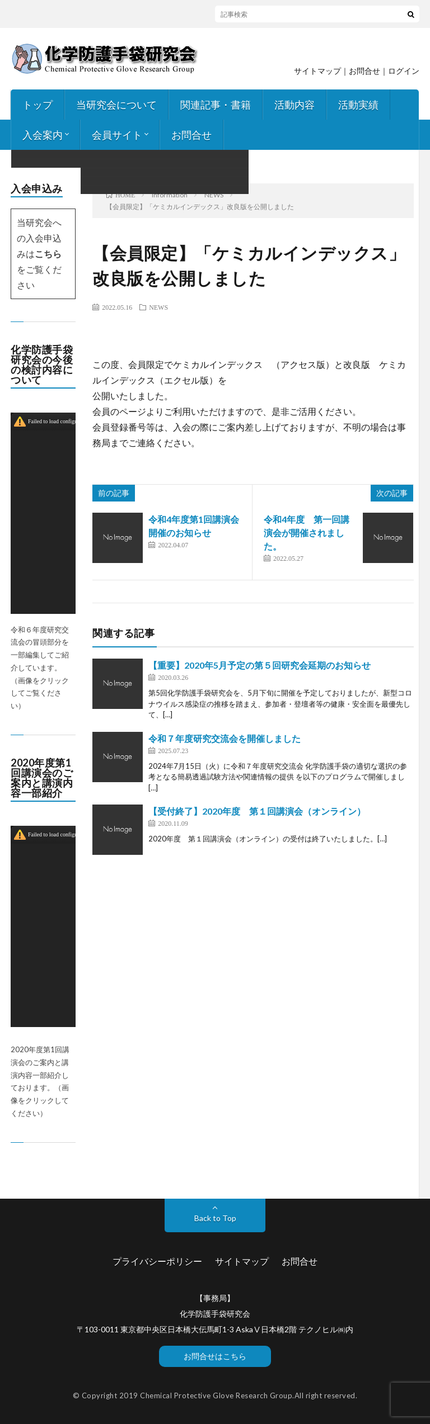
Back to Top (215, 1218)
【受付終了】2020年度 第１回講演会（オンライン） (257, 811)
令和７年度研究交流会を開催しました (224, 738)
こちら (48, 253)
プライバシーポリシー (157, 1261)
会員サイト (117, 135)
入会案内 (42, 135)
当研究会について (116, 104)
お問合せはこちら (215, 1356)
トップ (37, 104)
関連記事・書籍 (215, 104)
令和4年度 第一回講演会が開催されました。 (306, 532)
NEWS (158, 307)
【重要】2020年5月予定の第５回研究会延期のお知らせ (259, 665)
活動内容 (294, 104)
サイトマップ (317, 70)
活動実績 (358, 104)
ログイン (403, 70)
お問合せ (191, 135)
